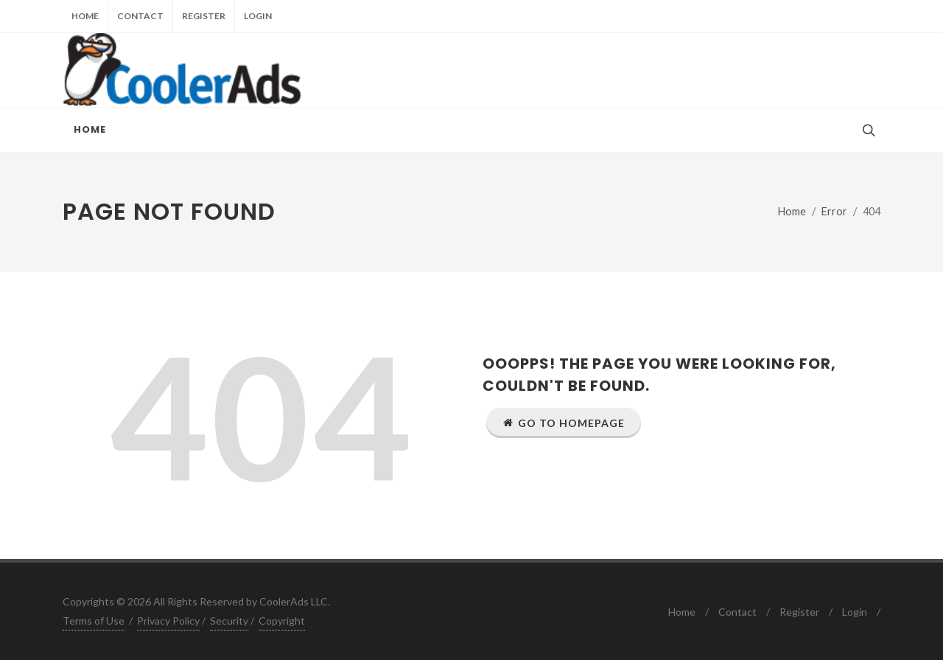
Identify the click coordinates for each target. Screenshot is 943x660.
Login (258, 15)
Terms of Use (94, 620)
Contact (140, 15)
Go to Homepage (563, 422)
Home (85, 15)
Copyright (282, 620)
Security (229, 620)
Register (203, 15)
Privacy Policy (168, 620)
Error (834, 211)
